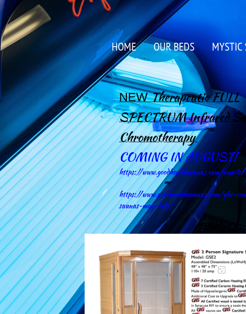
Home (124, 46)
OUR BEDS (174, 46)
